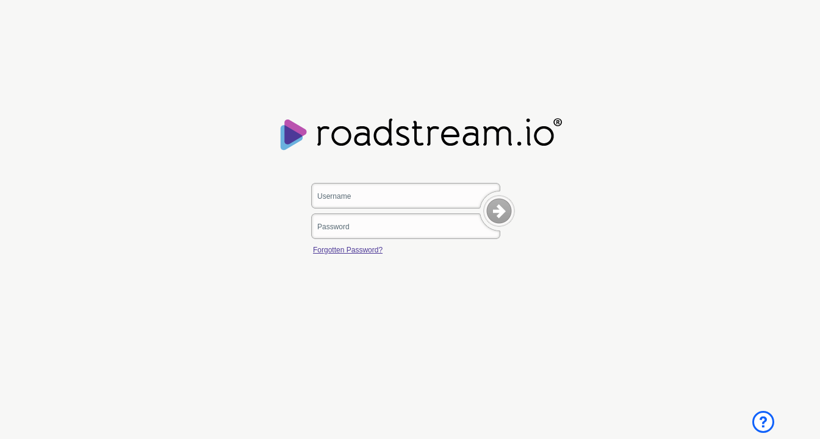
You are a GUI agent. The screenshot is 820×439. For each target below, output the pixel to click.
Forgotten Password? (348, 250)
